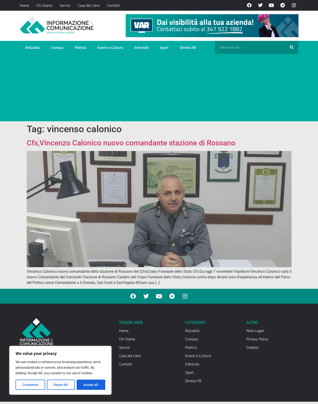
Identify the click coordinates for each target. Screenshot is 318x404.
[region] (60, 370)
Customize (30, 385)
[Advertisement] (159, 88)
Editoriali (141, 47)
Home (24, 5)
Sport (164, 47)
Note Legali (255, 330)
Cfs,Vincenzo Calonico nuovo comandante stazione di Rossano (131, 142)
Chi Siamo (44, 5)
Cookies (252, 347)
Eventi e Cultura (110, 47)
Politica (80, 47)
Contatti (113, 5)
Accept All (91, 385)
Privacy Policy (257, 339)
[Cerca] (291, 47)
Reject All (61, 385)
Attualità (32, 47)
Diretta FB (188, 47)
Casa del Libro (89, 5)
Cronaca (57, 47)
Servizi (65, 5)
